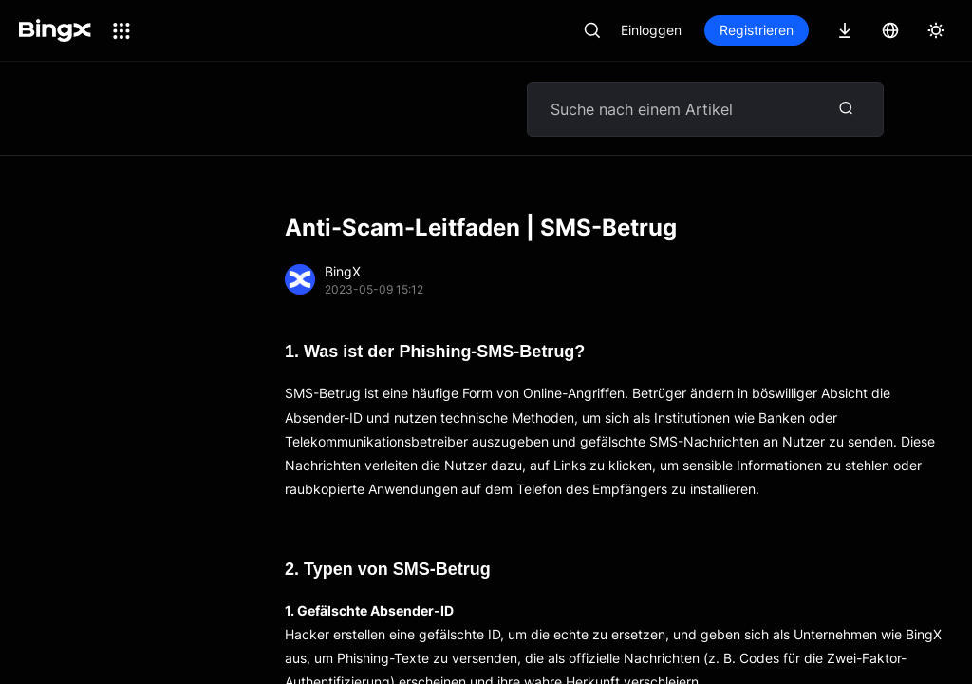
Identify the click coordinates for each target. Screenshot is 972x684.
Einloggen (651, 30)
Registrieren (757, 30)
